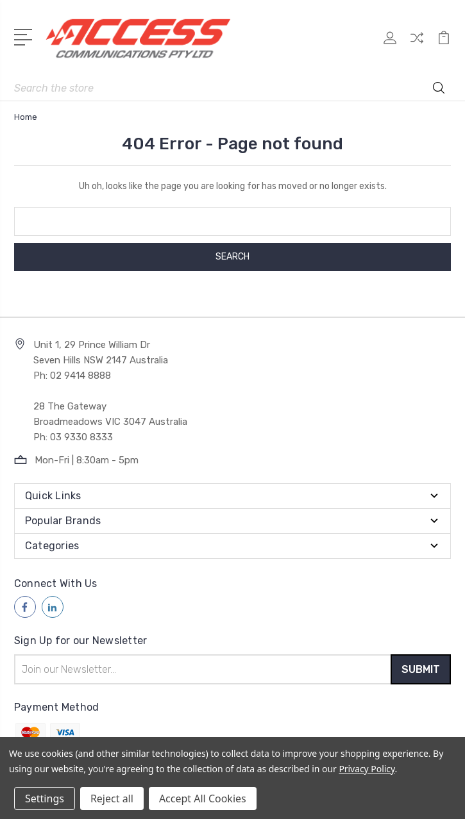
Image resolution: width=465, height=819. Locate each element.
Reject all (111, 798)
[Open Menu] (25, 36)
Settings (44, 798)
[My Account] (390, 45)
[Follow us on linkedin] (52, 607)
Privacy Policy (366, 769)
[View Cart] (444, 45)
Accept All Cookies (202, 798)
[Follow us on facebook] (25, 607)
